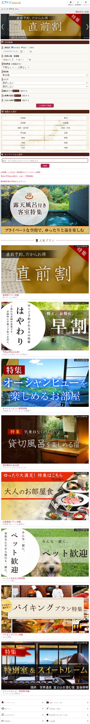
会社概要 (50, 721)
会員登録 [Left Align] (78, 4)
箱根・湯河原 (23, 128)
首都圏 (65, 123)
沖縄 (66, 148)
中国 (23, 143)
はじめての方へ (8, 715)
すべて (16, 91)
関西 (66, 138)
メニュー (86, 4)
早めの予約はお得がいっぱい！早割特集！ (18, 176)
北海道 (23, 118)
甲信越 (23, 133)
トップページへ (8, 702)
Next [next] (87, 27)
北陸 (66, 133)
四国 (66, 143)
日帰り (31, 48)
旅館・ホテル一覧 (54, 702)
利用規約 (5, 721)
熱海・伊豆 (65, 128)
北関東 (23, 123)
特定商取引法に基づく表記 (57, 715)
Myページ (6, 708)
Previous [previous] (2, 27)
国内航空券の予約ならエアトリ (13, 181)
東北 (66, 118)
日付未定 (15, 48)
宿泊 (23, 48)
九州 (23, 148)
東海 (23, 138)
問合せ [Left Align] (70, 4)
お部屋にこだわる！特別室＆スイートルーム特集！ (21, 172)
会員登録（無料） (53, 708)
